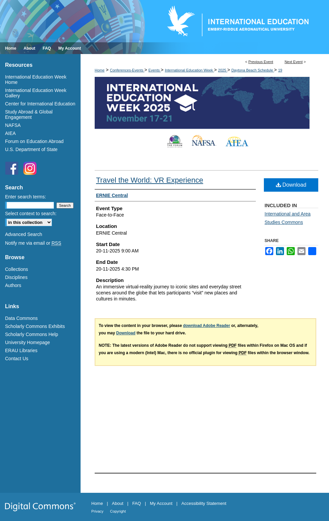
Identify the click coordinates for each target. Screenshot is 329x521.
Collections (16, 269)
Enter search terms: (25, 196)
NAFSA (13, 125)
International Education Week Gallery (35, 93)
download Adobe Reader (206, 325)
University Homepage (27, 342)
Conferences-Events (127, 70)
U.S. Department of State (31, 149)
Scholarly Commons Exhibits (35, 326)
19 (280, 70)
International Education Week (189, 70)
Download (291, 185)
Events (154, 70)
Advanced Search (23, 234)
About (117, 503)
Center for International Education (40, 103)
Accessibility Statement (203, 503)
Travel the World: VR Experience (149, 180)
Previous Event (260, 62)
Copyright (118, 511)
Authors (13, 285)
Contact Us (16, 358)
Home (99, 70)
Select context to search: (30, 213)
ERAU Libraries (21, 350)
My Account (161, 503)
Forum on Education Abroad (34, 141)
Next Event (294, 62)
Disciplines (16, 277)
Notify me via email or (33, 243)
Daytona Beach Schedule (252, 70)
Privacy (97, 511)
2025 (223, 70)
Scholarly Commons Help (31, 334)
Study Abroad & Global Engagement (29, 114)
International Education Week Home (35, 79)
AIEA (10, 133)
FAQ (136, 503)
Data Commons (21, 318)
